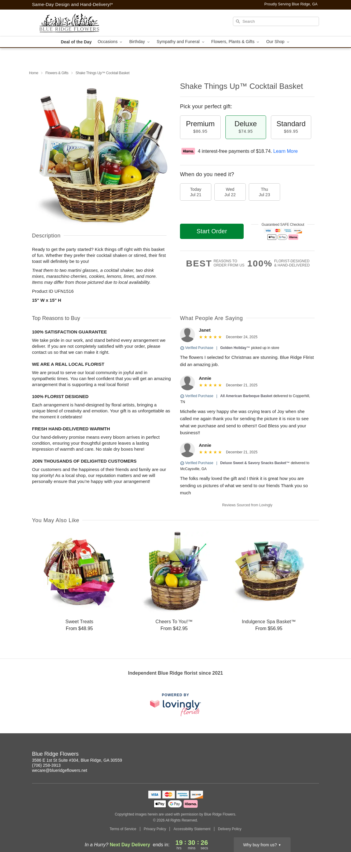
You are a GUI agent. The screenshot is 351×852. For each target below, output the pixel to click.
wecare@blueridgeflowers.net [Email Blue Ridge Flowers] (59, 770)
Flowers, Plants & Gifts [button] (235, 41)
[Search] (276, 21)
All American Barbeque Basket (246, 396)
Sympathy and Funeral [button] (181, 41)
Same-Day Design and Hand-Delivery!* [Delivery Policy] (72, 4)
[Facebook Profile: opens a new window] (315, 755)
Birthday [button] (140, 41)
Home (33, 73)
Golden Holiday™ (235, 348)
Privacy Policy (155, 829)
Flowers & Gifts (56, 73)
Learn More (285, 151)
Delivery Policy (230, 829)
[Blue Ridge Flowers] (75, 23)
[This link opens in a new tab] (175, 705)
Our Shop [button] (278, 41)
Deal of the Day (76, 41)
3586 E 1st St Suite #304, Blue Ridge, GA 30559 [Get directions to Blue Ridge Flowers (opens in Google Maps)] (77, 760)
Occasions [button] (110, 41)
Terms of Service (122, 829)
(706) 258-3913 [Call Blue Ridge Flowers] (46, 765)
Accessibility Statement (191, 829)
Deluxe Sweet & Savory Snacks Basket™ (255, 463)
